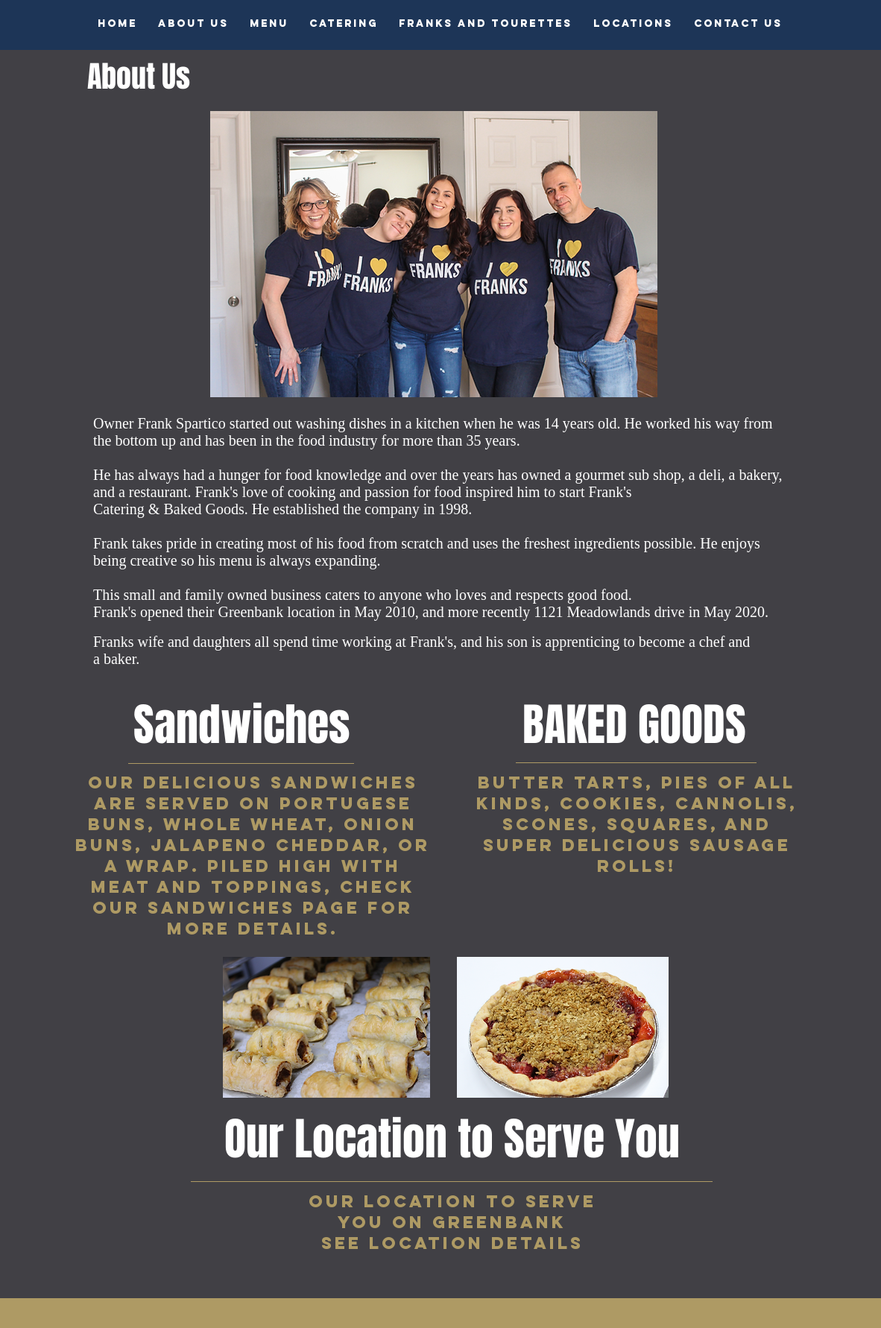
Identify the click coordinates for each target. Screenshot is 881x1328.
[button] (269, 24)
